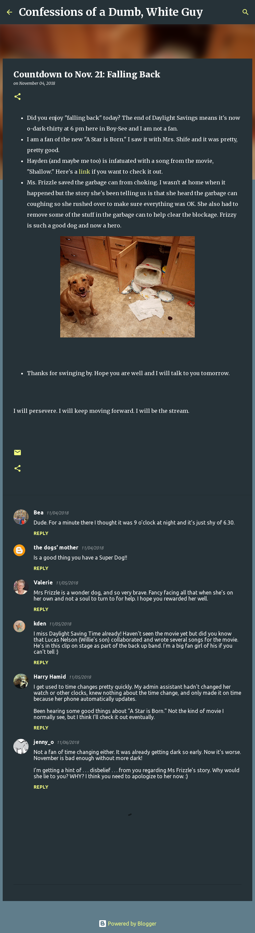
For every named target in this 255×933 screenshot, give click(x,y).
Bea (38, 512)
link (84, 171)
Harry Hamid (50, 677)
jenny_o (44, 742)
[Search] (212, 12)
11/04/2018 (57, 512)
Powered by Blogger (127, 924)
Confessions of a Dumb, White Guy (111, 12)
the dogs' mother (56, 547)
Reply (41, 533)
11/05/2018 (67, 582)
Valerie (43, 582)
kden (40, 623)
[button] (17, 97)
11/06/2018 (68, 742)
